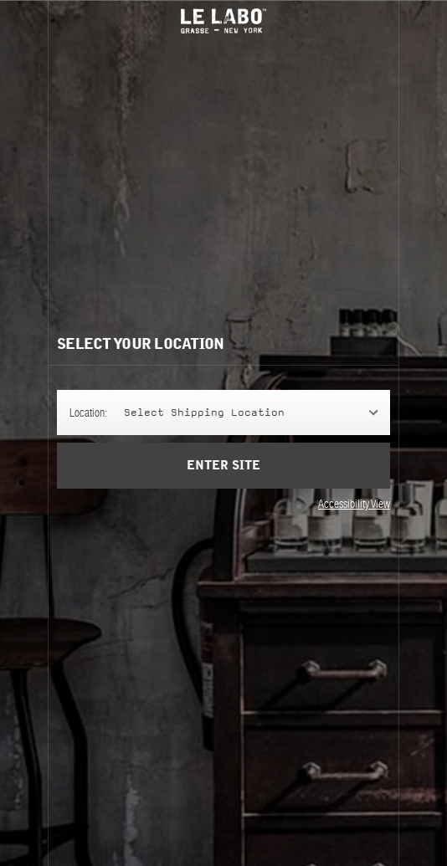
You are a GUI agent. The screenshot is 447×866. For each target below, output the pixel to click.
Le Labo (223, 20)
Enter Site (223, 477)
